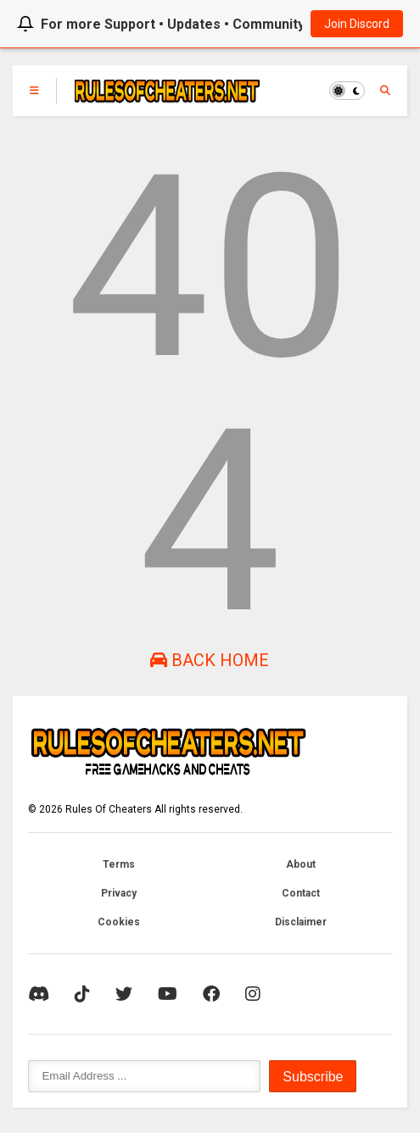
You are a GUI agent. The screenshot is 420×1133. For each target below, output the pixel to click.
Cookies (119, 922)
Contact (301, 893)
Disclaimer (301, 922)
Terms (119, 864)
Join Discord (356, 24)
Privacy (119, 893)
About (301, 864)
